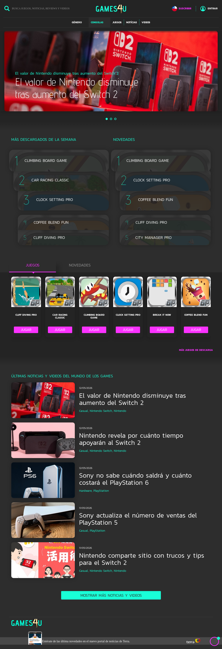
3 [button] (115, 119)
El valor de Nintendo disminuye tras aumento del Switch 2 (132, 399)
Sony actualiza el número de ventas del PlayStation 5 (138, 518)
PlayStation (101, 490)
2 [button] (111, 119)
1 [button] (107, 119)
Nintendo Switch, (101, 410)
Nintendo (120, 410)
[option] (111, 71)
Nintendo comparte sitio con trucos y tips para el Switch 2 (141, 558)
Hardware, (85, 490)
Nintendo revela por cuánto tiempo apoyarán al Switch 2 (131, 438)
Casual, (84, 410)
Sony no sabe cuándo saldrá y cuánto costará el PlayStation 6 (135, 478)
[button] (79, 22)
